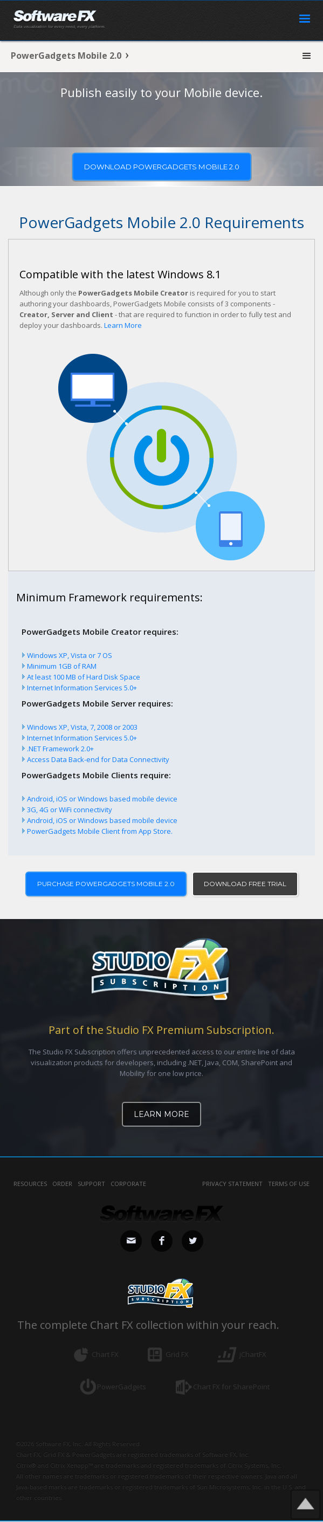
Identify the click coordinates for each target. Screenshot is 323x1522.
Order (62, 1184)
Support (91, 1184)
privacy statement (232, 1184)
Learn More (123, 325)
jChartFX (252, 1355)
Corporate (128, 1184)
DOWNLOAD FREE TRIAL (245, 884)
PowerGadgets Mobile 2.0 (66, 55)
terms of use (289, 1184)
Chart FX (105, 1355)
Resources (30, 1184)
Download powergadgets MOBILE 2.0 (161, 167)
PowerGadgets (121, 1387)
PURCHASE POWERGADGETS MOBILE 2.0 (106, 884)
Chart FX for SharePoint (231, 1387)
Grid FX (177, 1355)
